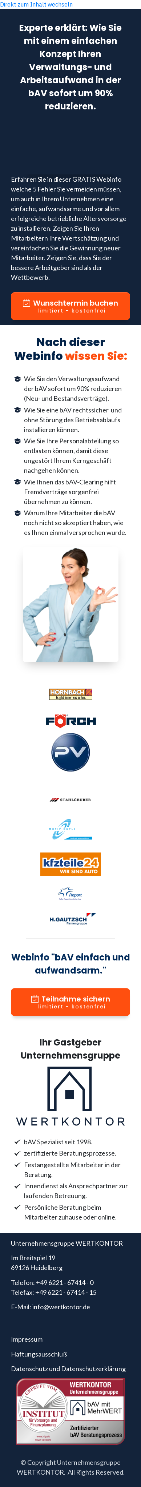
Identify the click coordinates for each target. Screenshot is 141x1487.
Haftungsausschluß (39, 1354)
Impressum (27, 1339)
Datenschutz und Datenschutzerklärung (68, 1369)
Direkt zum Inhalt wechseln (36, 4)
